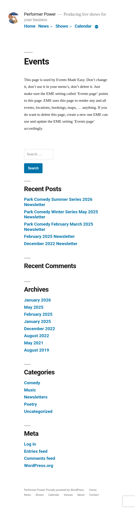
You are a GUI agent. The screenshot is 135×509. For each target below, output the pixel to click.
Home (29, 26)
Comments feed (39, 458)
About (81, 495)
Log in (30, 444)
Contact (94, 495)
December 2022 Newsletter (50, 243)
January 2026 (37, 300)
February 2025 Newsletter (49, 236)
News (43, 26)
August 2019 (36, 350)
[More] (96, 27)
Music (30, 390)
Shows (61, 26)
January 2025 (37, 321)
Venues (68, 495)
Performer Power (40, 14)
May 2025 (33, 307)
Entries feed (35, 451)
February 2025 (38, 314)
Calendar (83, 26)
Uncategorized (38, 411)
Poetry (30, 404)
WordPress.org (38, 465)
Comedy (32, 382)
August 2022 (36, 335)
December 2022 (39, 328)
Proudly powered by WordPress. (65, 490)
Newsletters (36, 397)
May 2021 (33, 342)
